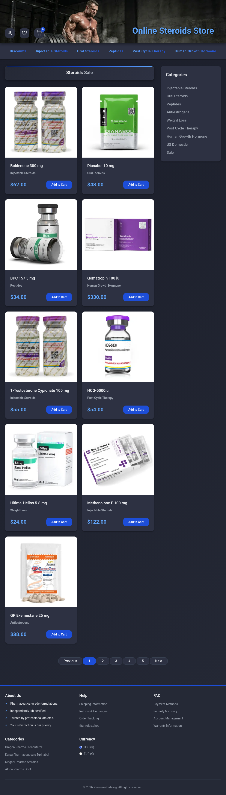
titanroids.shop (89, 725)
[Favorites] (24, 33)
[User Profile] (10, 33)
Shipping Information (93, 704)
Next (158, 661)
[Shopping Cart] (39, 33)
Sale (170, 152)
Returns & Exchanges (93, 711)
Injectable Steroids (52, 51)
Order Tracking (89, 718)
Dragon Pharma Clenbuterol (23, 747)
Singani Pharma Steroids (21, 762)
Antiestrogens (178, 112)
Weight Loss (177, 120)
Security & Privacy (165, 711)
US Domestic (177, 144)
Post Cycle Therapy (149, 51)
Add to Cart (59, 185)
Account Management (168, 718)
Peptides (116, 51)
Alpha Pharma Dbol (18, 769)
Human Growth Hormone (195, 51)
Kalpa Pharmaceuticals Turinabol (27, 754)
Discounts (18, 51)
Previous (70, 661)
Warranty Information (168, 725)
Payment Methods (166, 704)
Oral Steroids (88, 51)
